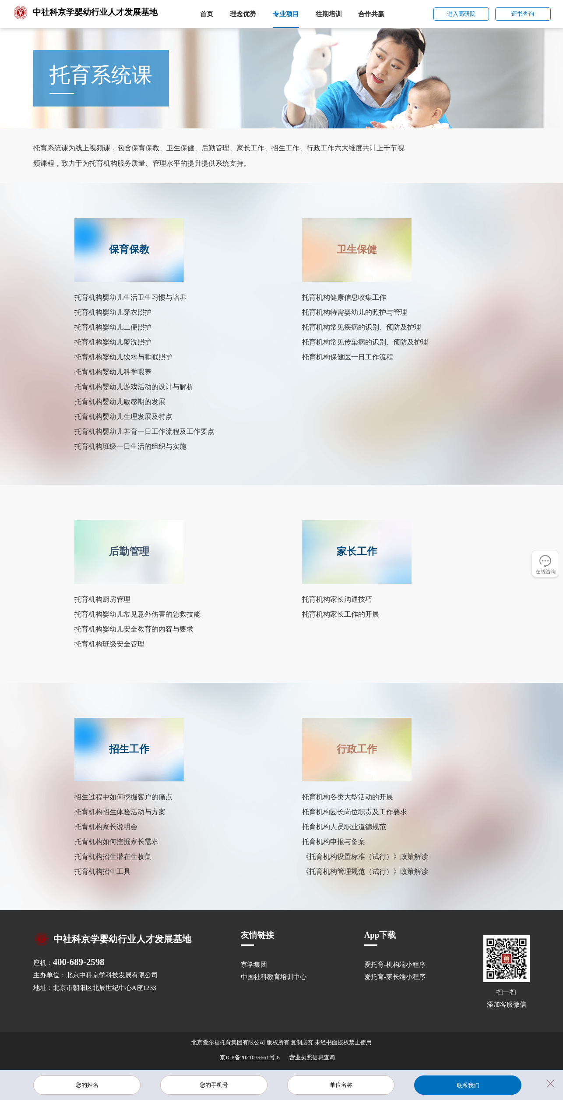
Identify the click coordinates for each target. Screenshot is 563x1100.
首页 (206, 14)
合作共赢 (371, 14)
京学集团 (254, 964)
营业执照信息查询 (312, 1057)
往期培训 (329, 14)
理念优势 (243, 14)
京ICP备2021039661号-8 (250, 1057)
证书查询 (522, 14)
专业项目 (286, 14)
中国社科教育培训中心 (273, 976)
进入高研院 (461, 14)
